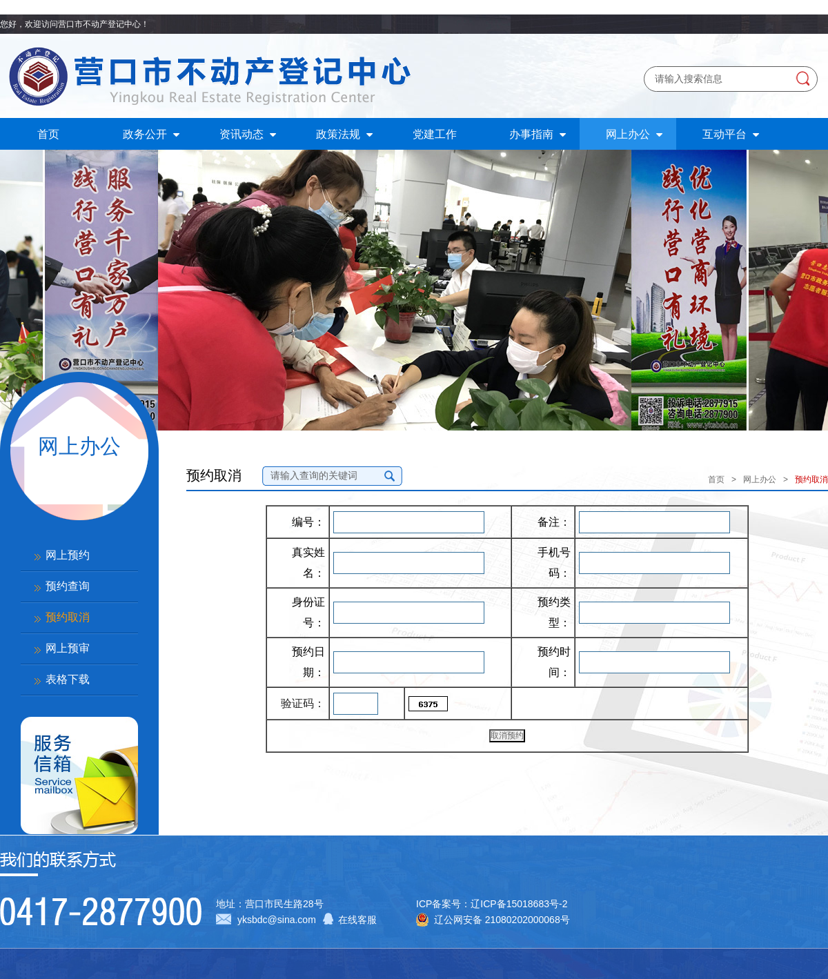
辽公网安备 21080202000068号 (502, 919)
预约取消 (68, 617)
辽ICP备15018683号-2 (519, 903)
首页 (716, 479)
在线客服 (357, 919)
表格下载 (68, 679)
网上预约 (68, 555)
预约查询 (68, 586)
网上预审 (68, 648)
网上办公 (759, 479)
